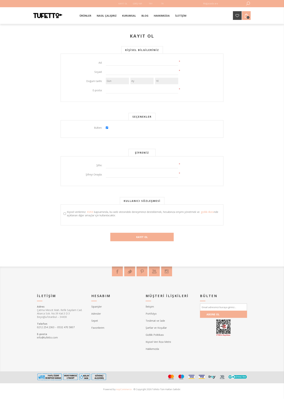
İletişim (150, 306)
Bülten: (98, 127)
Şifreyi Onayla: (94, 174)
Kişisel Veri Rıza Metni (158, 342)
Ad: (100, 62)
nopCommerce (124, 389)
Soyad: (98, 72)
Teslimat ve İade (155, 320)
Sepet (94, 320)
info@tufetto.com (47, 337)
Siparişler (96, 306)
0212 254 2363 (45, 327)
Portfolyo (151, 313)
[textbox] (223, 3)
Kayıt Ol (122, 3)
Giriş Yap (137, 3)
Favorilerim (97, 327)
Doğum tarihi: (94, 81)
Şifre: (99, 165)
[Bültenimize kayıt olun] (223, 307)
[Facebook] (117, 271)
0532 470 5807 (66, 327)
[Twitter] (129, 271)
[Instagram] (166, 271)
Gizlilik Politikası (155, 334)
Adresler (96, 313)
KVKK (90, 212)
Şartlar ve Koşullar (156, 327)
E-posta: (97, 90)
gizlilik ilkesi (207, 212)
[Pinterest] (142, 271)
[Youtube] (154, 271)
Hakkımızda (152, 349)
